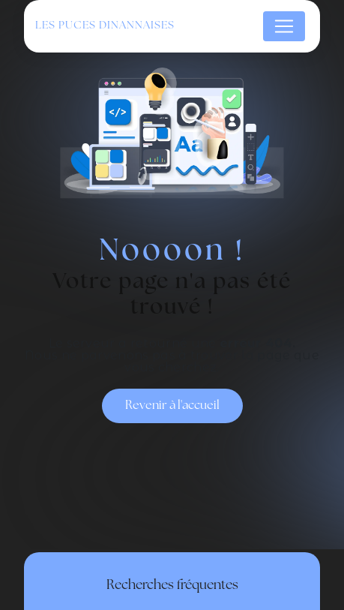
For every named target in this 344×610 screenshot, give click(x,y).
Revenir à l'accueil (172, 406)
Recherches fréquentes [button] (172, 585)
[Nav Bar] (284, 26)
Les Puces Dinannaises (105, 26)
